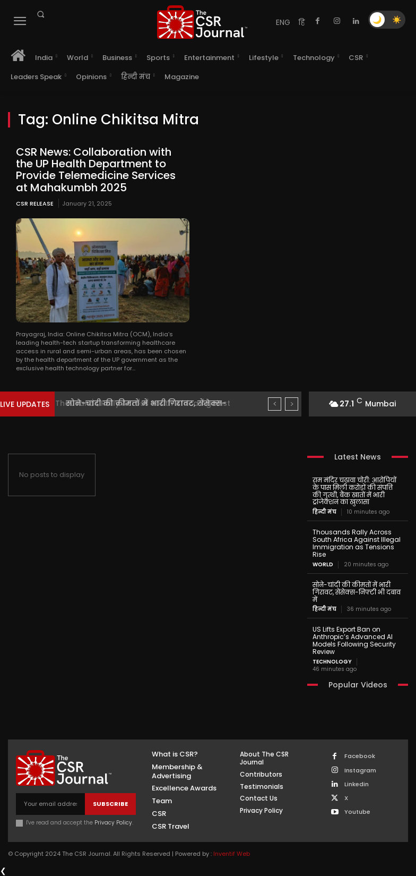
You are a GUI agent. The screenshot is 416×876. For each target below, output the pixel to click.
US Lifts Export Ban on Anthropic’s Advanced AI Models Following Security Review (354, 639)
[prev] (274, 404)
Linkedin (356, 783)
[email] (50, 803)
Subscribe (110, 802)
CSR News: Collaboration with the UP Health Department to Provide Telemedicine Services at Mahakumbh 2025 (96, 169)
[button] (40, 14)
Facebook (359, 756)
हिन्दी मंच (324, 512)
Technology (332, 661)
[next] (291, 404)
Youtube (357, 811)
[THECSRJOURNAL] (202, 22)
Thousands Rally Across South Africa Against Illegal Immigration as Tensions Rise (357, 543)
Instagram (360, 769)
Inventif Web (231, 853)
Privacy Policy (113, 822)
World (323, 564)
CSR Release (35, 203)
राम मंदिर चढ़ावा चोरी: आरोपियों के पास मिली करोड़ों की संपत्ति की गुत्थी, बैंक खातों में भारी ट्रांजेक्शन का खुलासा (357, 490)
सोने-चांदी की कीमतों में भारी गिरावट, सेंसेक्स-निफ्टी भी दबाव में (357, 591)
